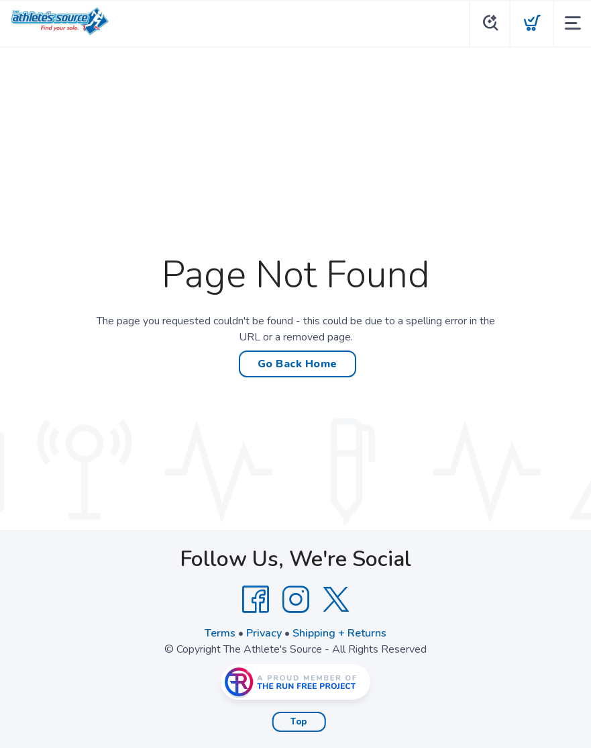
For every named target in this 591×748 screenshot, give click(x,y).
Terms (220, 633)
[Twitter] (336, 599)
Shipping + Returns (339, 633)
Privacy (264, 633)
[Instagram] (296, 599)
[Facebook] (255, 599)
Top (298, 722)
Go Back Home (297, 364)
